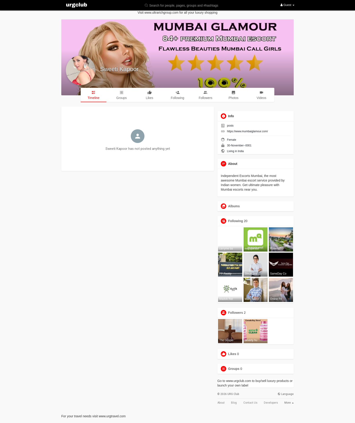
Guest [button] (287, 5)
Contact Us (250, 402)
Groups (233, 369)
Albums (234, 206)
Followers (235, 312)
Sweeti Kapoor (119, 69)
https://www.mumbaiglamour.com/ (247, 131)
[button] (184, 5)
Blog (234, 402)
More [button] (289, 402)
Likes (232, 354)
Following (235, 221)
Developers (271, 402)
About (221, 402)
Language (286, 394)
